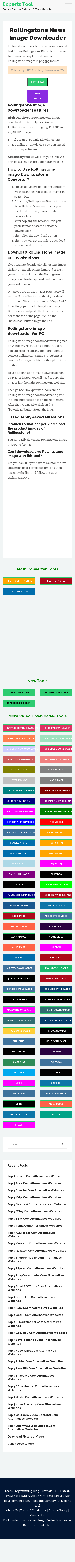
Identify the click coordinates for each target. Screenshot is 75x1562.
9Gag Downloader (18, 978)
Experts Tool (18, 4)
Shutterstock (19, 1114)
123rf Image (19, 947)
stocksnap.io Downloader (21, 749)
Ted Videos (56, 822)
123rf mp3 (56, 864)
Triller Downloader (57, 989)
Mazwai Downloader (19, 1010)
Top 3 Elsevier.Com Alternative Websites (36, 1190)
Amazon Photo (56, 832)
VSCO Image (19, 916)
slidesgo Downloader (58, 738)
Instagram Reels (56, 1093)
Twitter (19, 1072)
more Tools (56, 1104)
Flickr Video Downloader (19, 1520)
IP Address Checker (18, 703)
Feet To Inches (56, 581)
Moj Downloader (56, 1041)
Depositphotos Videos (20, 822)
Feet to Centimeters (19, 581)
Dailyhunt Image (19, 874)
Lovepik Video (56, 770)
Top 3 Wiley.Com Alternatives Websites (35, 1211)
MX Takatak (18, 1052)
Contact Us (37, 1515)
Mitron (56, 947)
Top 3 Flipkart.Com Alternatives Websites (36, 1268)
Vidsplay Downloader (58, 1020)
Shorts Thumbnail (18, 801)
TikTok (56, 1072)
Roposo (56, 1052)
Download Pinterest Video (26, 1436)
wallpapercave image (57, 791)
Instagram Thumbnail (58, 759)
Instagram (18, 1093)
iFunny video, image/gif (21, 895)
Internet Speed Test (57, 692)
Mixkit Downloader (19, 1020)
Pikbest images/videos (58, 811)
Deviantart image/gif (58, 884)
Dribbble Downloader (58, 749)
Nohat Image (56, 926)
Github (18, 884)
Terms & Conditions (33, 1510)
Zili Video (56, 874)
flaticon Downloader (20, 738)
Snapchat (18, 1041)
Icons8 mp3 (56, 843)
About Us (12, 1510)
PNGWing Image (19, 905)
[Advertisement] (37, 516)
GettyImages (19, 999)
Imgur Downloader (56, 968)
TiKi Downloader (56, 1031)
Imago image (56, 780)
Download (37, 82)
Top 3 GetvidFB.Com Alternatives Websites (37, 1332)
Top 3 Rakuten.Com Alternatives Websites (37, 1250)
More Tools (37, 96)
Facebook (56, 1062)
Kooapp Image (19, 770)
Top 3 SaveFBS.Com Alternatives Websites (37, 1368)
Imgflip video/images (20, 759)
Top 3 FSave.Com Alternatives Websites (35, 1307)
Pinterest (56, 958)
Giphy (18, 1104)
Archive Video (19, 926)
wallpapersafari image (20, 791)
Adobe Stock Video (56, 916)
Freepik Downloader (57, 1010)
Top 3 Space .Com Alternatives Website (35, 1176)
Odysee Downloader (19, 989)
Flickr (18, 958)
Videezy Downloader (19, 968)
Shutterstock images (20, 811)
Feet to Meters (19, 591)
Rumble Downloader (57, 999)
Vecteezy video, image (58, 895)
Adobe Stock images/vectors (21, 832)
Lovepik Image (18, 780)
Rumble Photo (18, 843)
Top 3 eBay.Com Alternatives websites (34, 1218)
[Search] (37, 70)
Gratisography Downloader (21, 728)
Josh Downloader (56, 978)
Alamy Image (18, 937)
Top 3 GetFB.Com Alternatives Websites (35, 1315)
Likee (19, 1083)
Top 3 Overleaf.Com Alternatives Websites (37, 1204)
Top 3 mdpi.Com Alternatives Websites (34, 1197)
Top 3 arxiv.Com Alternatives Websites (34, 1183)
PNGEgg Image (56, 905)
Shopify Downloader (57, 728)
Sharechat (18, 1062)
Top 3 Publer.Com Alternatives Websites (35, 1361)
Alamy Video (56, 937)
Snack (18, 1125)
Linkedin (56, 1083)
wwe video (18, 864)
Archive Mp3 (56, 853)
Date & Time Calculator (38, 1525)
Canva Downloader (21, 1443)
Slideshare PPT (19, 853)
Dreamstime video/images (59, 801)
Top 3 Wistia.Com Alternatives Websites (35, 1397)
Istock (56, 1114)
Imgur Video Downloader (55, 1520)
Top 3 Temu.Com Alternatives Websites (35, 1225)
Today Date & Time (18, 692)
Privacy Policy (58, 1510)
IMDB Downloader (19, 1031)
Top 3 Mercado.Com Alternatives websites (37, 1243)
